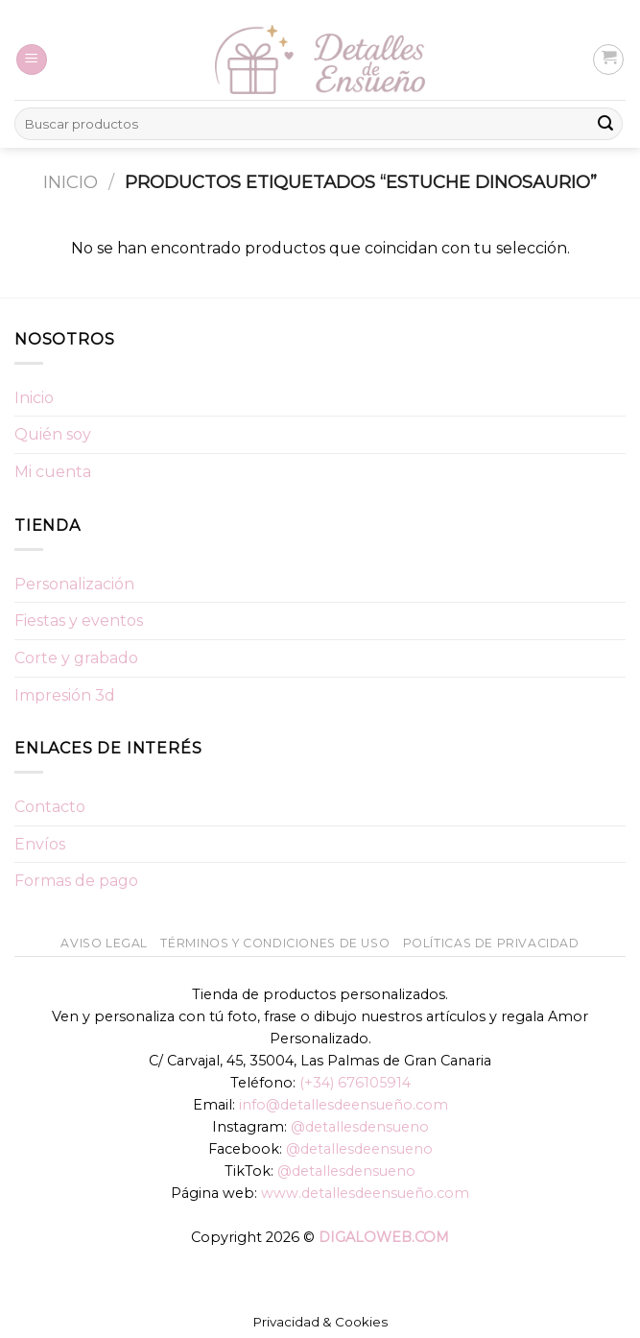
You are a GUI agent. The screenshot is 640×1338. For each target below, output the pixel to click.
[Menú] (31, 60)
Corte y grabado (76, 658)
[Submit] (605, 124)
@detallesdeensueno (359, 1149)
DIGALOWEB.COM (384, 1237)
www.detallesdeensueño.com (365, 1193)
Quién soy (52, 434)
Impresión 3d (64, 695)
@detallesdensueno (360, 1126)
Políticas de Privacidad (491, 943)
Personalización (74, 584)
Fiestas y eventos (78, 620)
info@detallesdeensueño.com (343, 1104)
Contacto (49, 807)
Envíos (39, 844)
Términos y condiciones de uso (275, 943)
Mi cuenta (52, 472)
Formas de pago (76, 881)
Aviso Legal (104, 943)
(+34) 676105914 (355, 1082)
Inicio (70, 182)
